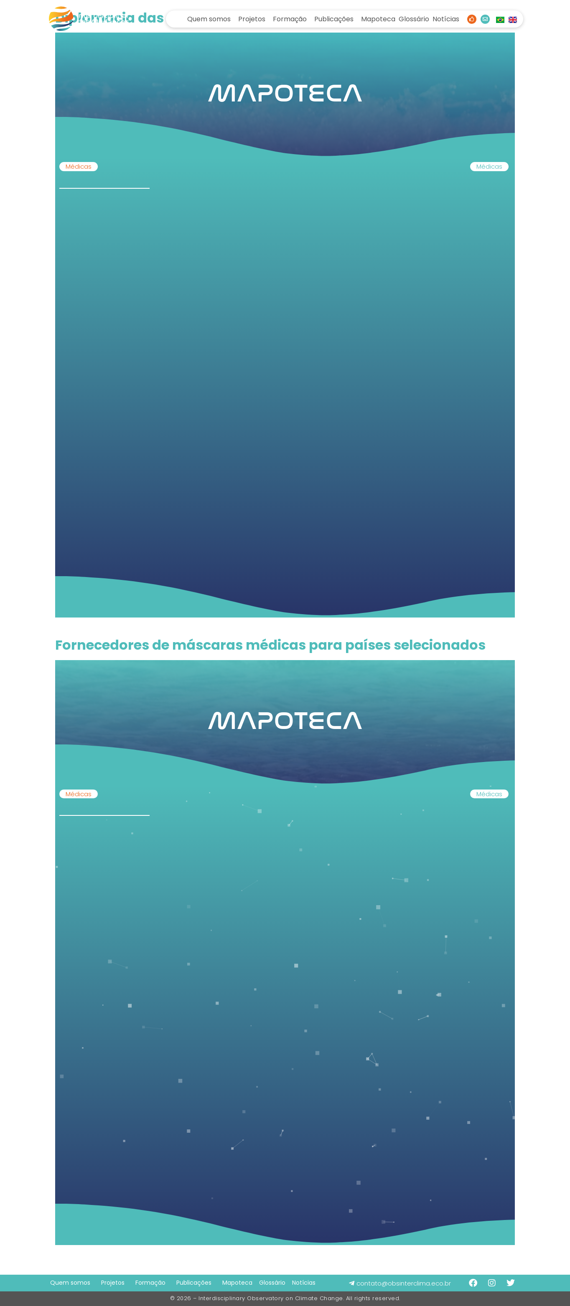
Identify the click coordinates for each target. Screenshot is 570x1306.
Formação (290, 19)
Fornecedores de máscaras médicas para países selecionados (270, 644)
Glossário (414, 19)
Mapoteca (378, 19)
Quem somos (209, 19)
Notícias (446, 19)
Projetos (251, 19)
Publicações (334, 19)
